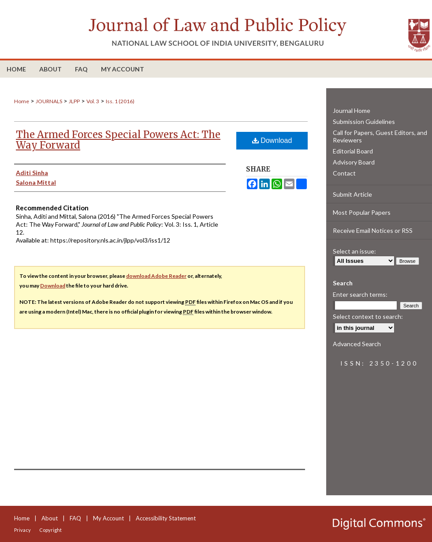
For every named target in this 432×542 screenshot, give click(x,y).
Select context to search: (368, 316)
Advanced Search (357, 344)
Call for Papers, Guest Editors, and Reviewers (380, 136)
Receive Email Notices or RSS (373, 230)
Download (272, 140)
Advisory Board (354, 162)
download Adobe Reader (156, 276)
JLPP (74, 101)
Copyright (50, 530)
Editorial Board (353, 151)
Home (21, 101)
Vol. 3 (92, 101)
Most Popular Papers (362, 212)
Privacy (22, 530)
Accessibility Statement (166, 518)
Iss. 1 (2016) (120, 101)
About (49, 518)
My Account (108, 518)
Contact (344, 173)
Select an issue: (354, 251)
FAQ (75, 518)
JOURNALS (49, 101)
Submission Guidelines (364, 121)
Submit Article (352, 194)
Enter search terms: (360, 294)
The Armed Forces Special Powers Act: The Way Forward (118, 139)
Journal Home (351, 110)
